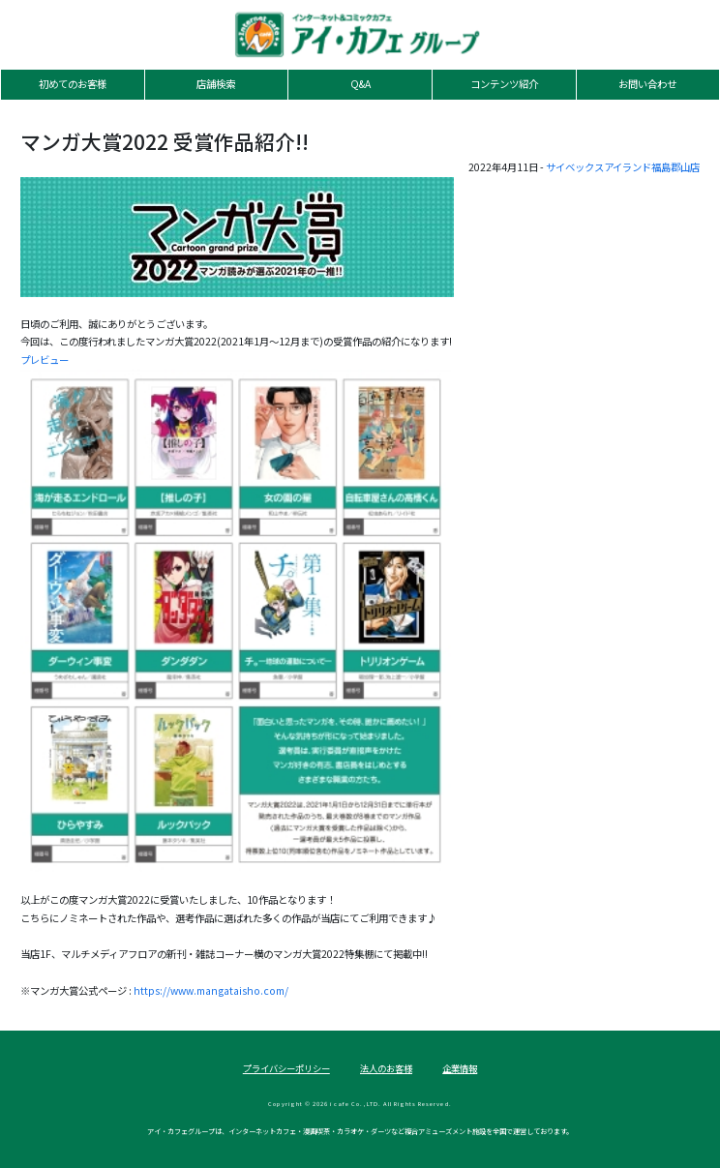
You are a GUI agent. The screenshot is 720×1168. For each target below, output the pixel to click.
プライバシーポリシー (286, 1068)
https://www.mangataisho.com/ (211, 990)
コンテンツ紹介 (504, 83)
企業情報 (459, 1068)
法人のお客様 (386, 1068)
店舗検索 (215, 83)
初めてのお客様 (72, 83)
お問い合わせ (647, 83)
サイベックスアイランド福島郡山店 (623, 167)
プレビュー (44, 359)
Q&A (360, 83)
